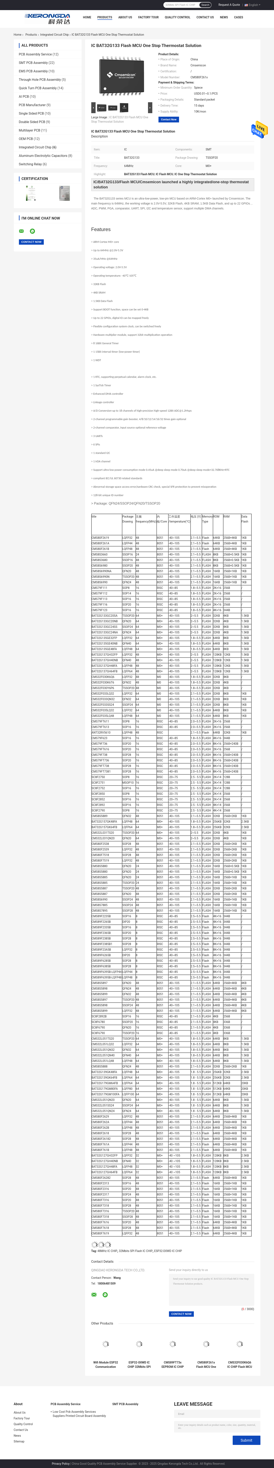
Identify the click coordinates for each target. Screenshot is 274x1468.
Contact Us (205, 17)
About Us (125, 17)
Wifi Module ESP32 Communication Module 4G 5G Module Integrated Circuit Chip (105, 1365)
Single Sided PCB (31, 113)
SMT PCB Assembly (33, 63)
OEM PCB (26, 139)
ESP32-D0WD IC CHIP (168, 1251)
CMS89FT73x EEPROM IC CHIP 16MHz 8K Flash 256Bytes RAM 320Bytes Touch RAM (173, 1365)
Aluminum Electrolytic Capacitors (43, 156)
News (224, 17)
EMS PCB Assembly (33, 71)
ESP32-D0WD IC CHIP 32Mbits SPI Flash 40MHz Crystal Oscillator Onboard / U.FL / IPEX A (139, 1365)
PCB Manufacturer (32, 105)
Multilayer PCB (29, 130)
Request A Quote (229, 4)
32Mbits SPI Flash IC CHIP (136, 1251)
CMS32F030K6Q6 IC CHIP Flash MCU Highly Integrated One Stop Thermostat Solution (239, 1365)
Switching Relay (30, 164)
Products (104, 17)
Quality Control (177, 17)
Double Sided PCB (32, 122)
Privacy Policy (60, 1463)
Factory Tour (148, 17)
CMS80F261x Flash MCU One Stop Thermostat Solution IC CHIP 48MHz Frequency (206, 1365)
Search (205, 5)
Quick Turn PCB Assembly (38, 88)
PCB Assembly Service (35, 54)
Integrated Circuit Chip (54, 34)
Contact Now (169, 119)
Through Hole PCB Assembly (40, 80)
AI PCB (24, 97)
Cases (238, 17)
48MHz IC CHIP (107, 1251)
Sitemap (19, 1441)
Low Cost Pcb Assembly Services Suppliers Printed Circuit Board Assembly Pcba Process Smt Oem (79, 1414)
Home (87, 17)
